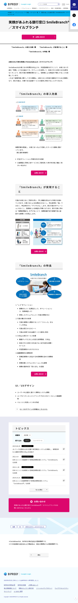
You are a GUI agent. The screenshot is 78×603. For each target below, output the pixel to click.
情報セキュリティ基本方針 (26, 588)
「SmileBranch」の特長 (38, 51)
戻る (39, 555)
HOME (10, 12)
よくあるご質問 (18, 591)
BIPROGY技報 (22, 585)
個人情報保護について (10, 588)
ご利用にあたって (33, 585)
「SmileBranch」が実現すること (52, 47)
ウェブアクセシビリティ (61, 588)
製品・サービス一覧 (32, 12)
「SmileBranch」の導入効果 (22, 47)
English (67, 4)
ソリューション (19, 12)
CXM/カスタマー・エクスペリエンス (34, 526)
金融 (14, 526)
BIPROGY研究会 (9, 585)
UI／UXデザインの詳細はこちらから (34, 409)
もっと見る (39, 490)
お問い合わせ (41, 37)
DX (20, 526)
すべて (27, 440)
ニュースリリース (37, 440)
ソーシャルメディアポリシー (44, 588)
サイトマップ (7, 591)
